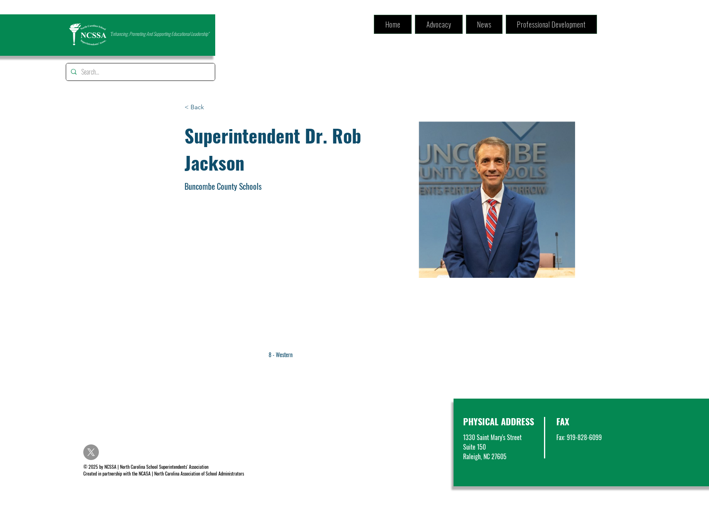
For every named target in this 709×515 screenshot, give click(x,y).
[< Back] (200, 107)
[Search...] (139, 72)
